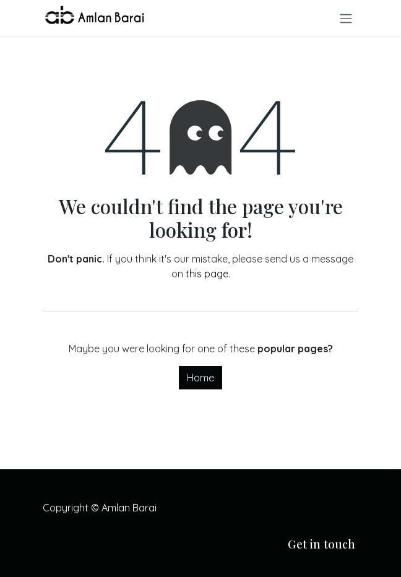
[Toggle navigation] (346, 18)
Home (200, 377)
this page (207, 273)
